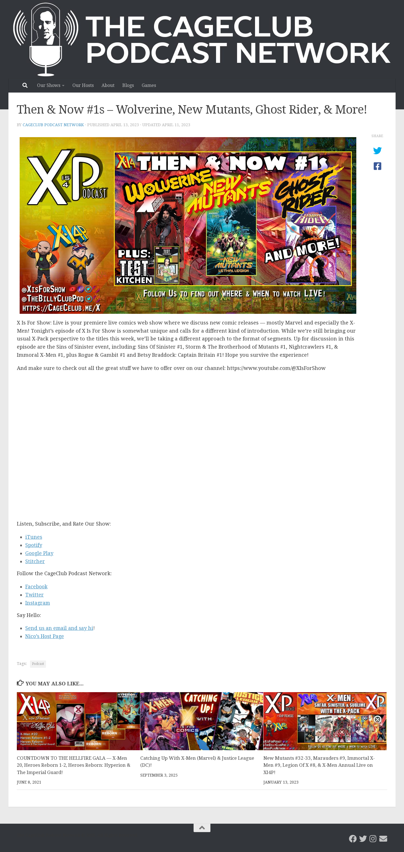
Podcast (38, 664)
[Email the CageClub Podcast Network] (383, 839)
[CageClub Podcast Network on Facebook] (353, 839)
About (108, 85)
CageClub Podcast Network (53, 125)
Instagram (38, 603)
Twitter (34, 595)
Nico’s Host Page (45, 636)
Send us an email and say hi (59, 628)
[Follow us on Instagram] (373, 839)
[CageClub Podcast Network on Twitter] (363, 839)
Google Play (39, 553)
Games (149, 85)
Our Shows (48, 85)
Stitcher (35, 561)
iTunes (33, 537)
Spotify (33, 545)
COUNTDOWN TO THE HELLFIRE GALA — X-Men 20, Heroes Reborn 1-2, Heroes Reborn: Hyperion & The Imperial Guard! (74, 765)
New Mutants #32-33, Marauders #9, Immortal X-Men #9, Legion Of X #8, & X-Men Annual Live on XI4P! (319, 765)
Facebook (36, 587)
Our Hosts (83, 85)
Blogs (128, 85)
